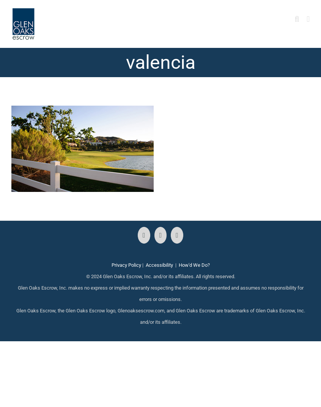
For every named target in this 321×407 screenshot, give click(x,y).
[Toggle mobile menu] (308, 19)
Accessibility (159, 265)
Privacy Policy (126, 265)
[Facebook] (144, 235)
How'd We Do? (194, 265)
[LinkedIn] (177, 235)
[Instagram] (160, 235)
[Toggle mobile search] (297, 19)
